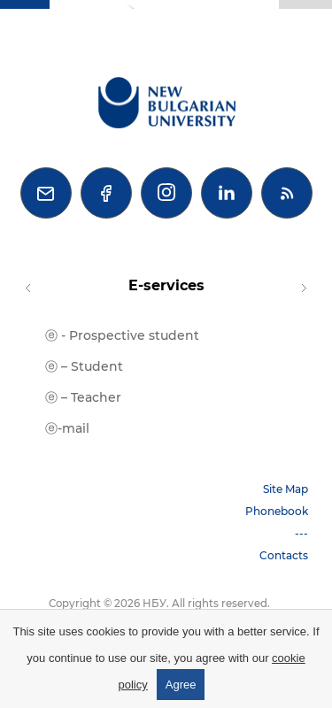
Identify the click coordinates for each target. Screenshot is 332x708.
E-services (166, 285)
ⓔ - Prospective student (122, 335)
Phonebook (276, 511)
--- (301, 533)
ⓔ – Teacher (83, 397)
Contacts (283, 555)
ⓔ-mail (67, 428)
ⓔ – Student (84, 366)
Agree (181, 684)
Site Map (285, 489)
